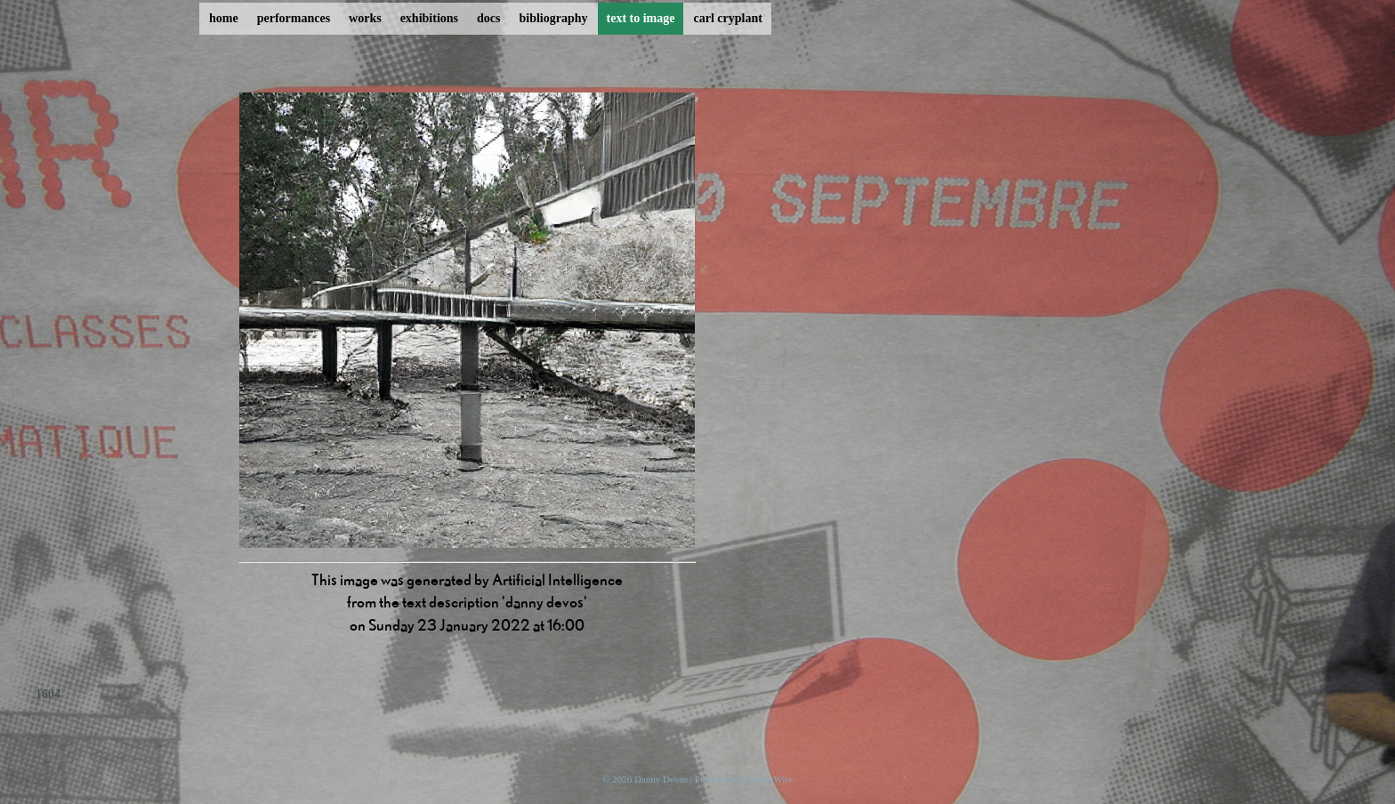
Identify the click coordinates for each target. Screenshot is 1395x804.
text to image (641, 18)
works (365, 18)
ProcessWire (768, 779)
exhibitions (429, 18)
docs (488, 18)
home (223, 18)
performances (293, 18)
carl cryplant (727, 18)
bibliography (553, 18)
